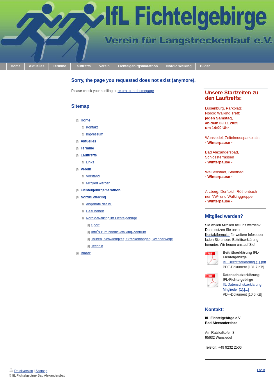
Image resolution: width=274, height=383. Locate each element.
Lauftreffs (89, 155)
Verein (86, 169)
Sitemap (41, 371)
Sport (95, 225)
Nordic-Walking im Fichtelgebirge (111, 218)
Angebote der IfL (99, 204)
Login (261, 370)
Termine (87, 148)
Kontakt (92, 127)
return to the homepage (136, 91)
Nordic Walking (93, 197)
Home (85, 120)
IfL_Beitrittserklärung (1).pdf (244, 262)
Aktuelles (88, 141)
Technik (97, 246)
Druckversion (21, 371)
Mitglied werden (98, 183)
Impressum (94, 134)
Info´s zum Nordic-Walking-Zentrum (118, 232)
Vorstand (92, 176)
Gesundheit (95, 211)
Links (90, 162)
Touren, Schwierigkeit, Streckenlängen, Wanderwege (132, 239)
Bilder (85, 253)
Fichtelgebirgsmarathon (100, 190)
